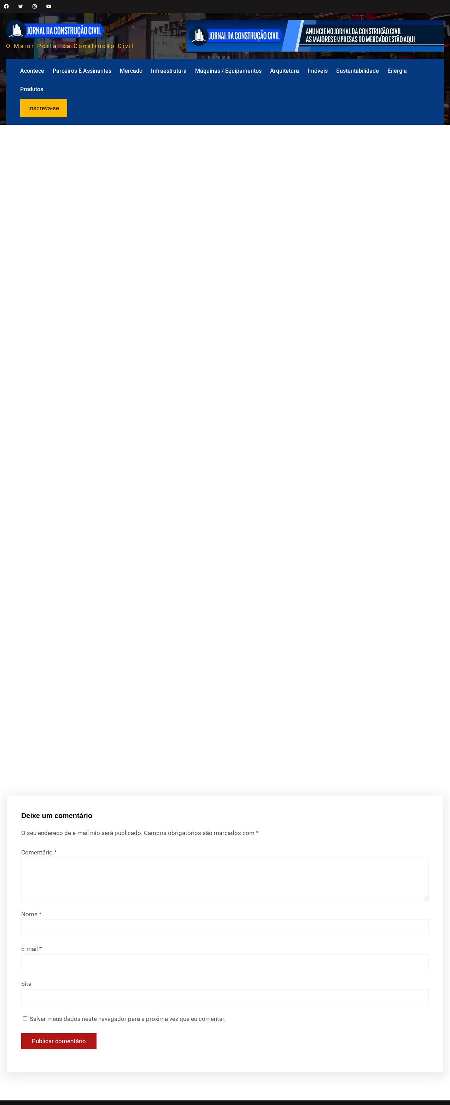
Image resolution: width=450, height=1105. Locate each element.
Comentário (39, 852)
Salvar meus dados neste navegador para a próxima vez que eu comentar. (128, 1018)
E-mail (31, 948)
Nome (31, 914)
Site (26, 983)
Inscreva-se (43, 108)
